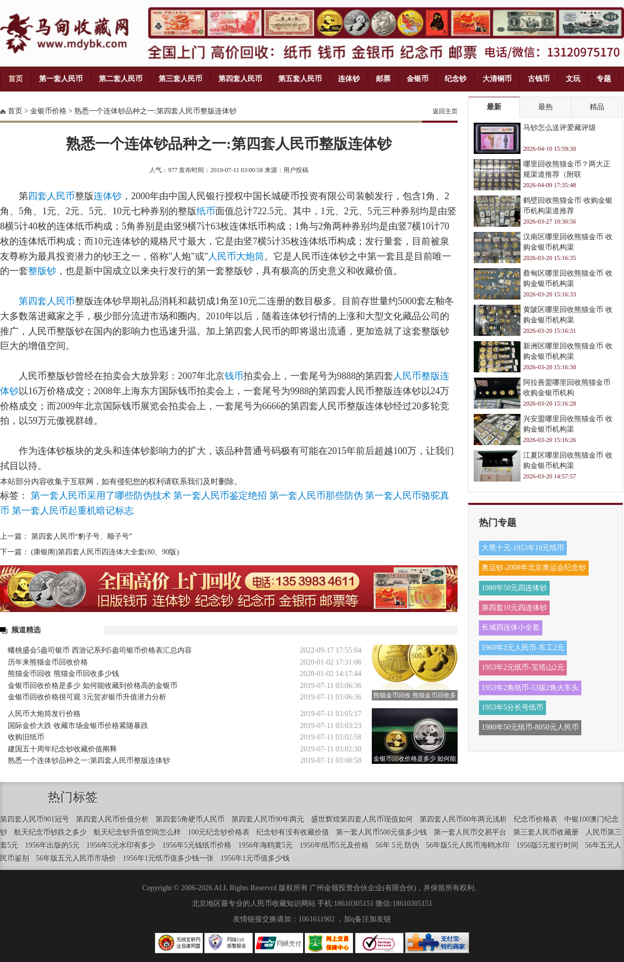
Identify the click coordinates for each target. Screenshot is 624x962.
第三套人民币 (180, 79)
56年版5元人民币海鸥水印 (468, 845)
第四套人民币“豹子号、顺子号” (81, 536)
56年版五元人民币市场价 (76, 858)
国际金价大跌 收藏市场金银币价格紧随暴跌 (78, 726)
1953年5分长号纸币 (512, 707)
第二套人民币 (120, 79)
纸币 (206, 211)
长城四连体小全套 (511, 627)
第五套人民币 (300, 79)
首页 (15, 79)
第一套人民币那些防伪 (316, 495)
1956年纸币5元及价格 (334, 845)
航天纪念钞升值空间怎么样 (137, 832)
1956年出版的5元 (52, 845)
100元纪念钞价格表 (219, 832)
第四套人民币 (240, 79)
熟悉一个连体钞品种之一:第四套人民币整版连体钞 (155, 111)
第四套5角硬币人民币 (190, 819)
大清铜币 (497, 79)
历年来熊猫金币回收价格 (48, 662)
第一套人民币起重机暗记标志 (73, 510)
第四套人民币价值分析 (112, 819)
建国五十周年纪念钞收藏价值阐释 (62, 749)
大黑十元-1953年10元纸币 (523, 548)
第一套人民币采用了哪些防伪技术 (101, 495)
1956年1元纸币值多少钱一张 (168, 858)
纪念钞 (455, 79)
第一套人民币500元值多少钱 (381, 832)
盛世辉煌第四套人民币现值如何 (362, 819)
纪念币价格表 (535, 819)
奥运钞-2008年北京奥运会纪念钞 (534, 567)
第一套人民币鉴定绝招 (220, 495)
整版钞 (42, 271)
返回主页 (445, 111)
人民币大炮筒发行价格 (44, 714)
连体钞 (349, 79)
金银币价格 (48, 111)
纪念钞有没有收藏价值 (292, 832)
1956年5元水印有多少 (120, 845)
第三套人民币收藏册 (546, 832)
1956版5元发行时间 (547, 845)
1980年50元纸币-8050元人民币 (530, 727)
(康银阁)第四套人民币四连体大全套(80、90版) (105, 552)
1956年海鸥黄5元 (265, 845)
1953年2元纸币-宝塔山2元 (523, 667)
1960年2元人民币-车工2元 (523, 648)
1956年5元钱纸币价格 (196, 845)
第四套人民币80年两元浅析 (463, 819)
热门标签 (73, 797)
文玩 (573, 79)
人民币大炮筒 (236, 256)
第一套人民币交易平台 (470, 832)
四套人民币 (51, 196)
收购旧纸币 (26, 737)
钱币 (234, 376)
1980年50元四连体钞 (514, 588)
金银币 (417, 79)
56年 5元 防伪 (397, 845)
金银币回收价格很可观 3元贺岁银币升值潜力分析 (87, 697)
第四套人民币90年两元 (267, 819)
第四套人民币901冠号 (34, 819)
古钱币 (539, 79)
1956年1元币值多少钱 (255, 858)
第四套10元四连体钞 (514, 608)
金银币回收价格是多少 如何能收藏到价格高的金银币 (92, 686)
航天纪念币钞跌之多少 (50, 832)
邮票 (383, 79)
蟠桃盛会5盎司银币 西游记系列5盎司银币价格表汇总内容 (100, 650)
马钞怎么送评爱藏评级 (559, 128)
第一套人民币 (61, 79)
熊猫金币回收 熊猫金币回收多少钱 (63, 674)
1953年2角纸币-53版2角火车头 (530, 688)
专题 (603, 79)
